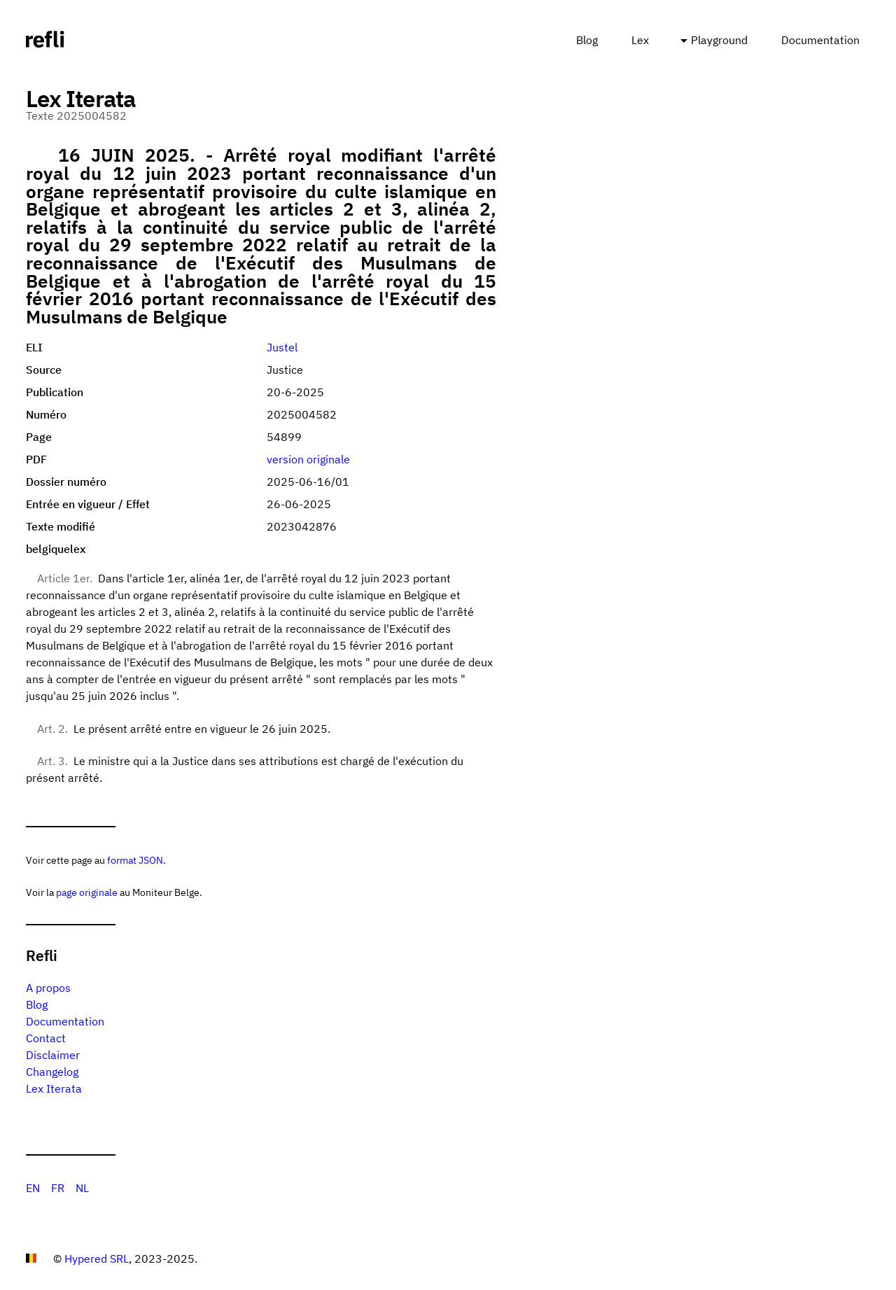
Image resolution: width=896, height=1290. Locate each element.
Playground (719, 40)
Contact (46, 1038)
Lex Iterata (54, 1088)
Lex (640, 40)
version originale (308, 459)
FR (57, 1188)
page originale (87, 892)
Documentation (820, 40)
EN (33, 1188)
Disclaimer (53, 1055)
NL (82, 1188)
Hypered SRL (96, 1259)
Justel (282, 347)
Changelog (52, 1072)
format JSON (135, 860)
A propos (48, 988)
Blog (587, 40)
